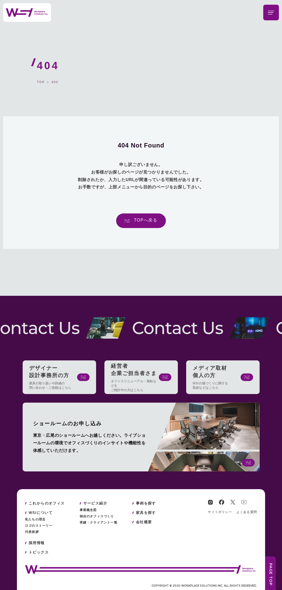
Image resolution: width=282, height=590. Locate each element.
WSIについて (41, 513)
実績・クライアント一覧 (98, 522)
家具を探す (146, 513)
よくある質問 (246, 512)
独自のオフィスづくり (97, 516)
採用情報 (37, 543)
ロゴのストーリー (39, 525)
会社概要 (144, 522)
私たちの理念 (35, 519)
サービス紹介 (95, 503)
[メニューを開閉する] (271, 12)
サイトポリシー (220, 512)
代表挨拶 (32, 532)
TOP (41, 82)
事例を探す (146, 503)
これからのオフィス (47, 503)
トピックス (39, 552)
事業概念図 (88, 510)
